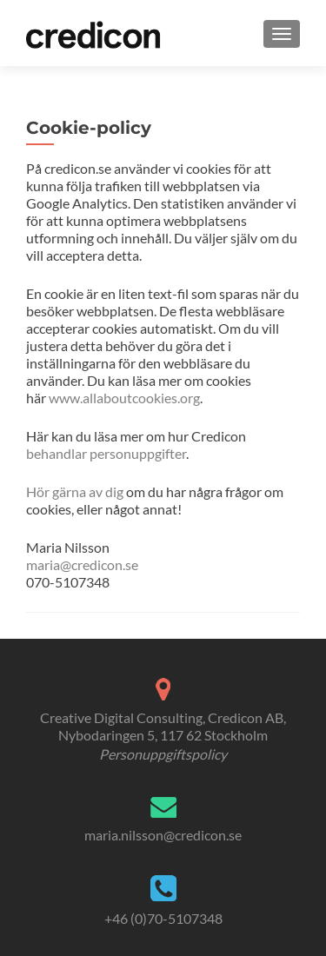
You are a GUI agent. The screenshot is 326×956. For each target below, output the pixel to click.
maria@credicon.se (82, 564)
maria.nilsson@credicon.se (163, 835)
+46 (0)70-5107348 (163, 918)
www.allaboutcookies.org (124, 397)
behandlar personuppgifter (106, 453)
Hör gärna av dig (74, 491)
